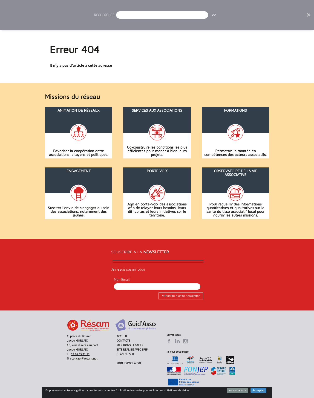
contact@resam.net (85, 358)
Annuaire (247, 17)
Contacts (123, 340)
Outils (269, 17)
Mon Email (122, 279)
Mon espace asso (129, 363)
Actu (121, 17)
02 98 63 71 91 (80, 354)
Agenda (140, 17)
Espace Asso (293, 17)
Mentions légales (130, 345)
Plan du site (126, 354)
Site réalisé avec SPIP (132, 349)
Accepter (258, 390)
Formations (220, 17)
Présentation (167, 17)
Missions (194, 17)
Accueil (102, 17)
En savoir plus (237, 390)
